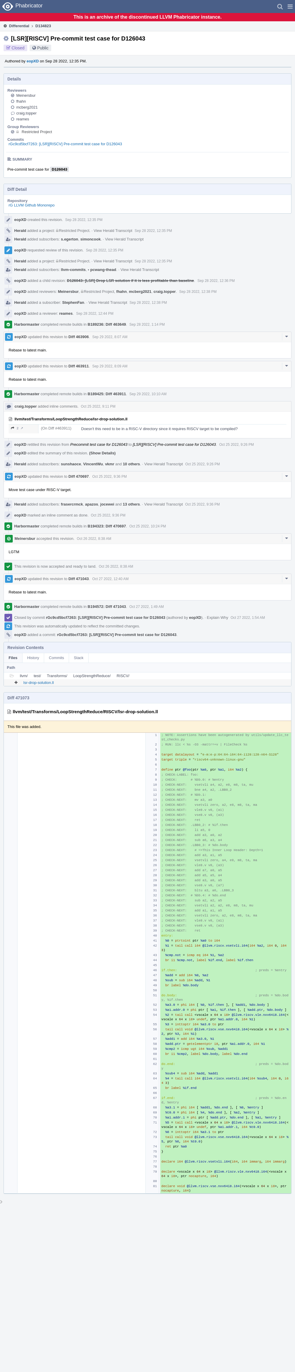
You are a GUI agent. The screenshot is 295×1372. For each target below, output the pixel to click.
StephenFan (73, 302)
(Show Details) (102, 453)
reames (22, 119)
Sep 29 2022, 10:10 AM (147, 394)
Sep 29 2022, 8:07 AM (109, 337)
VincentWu (93, 464)
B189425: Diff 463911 (107, 394)
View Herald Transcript (113, 230)
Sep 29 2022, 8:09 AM (109, 366)
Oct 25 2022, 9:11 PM (98, 406)
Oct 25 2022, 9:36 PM (109, 476)
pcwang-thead (102, 269)
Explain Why (217, 617)
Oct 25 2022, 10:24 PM (147, 526)
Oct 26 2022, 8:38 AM (94, 539)
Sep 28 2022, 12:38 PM (198, 292)
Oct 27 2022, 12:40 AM (110, 579)
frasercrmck (72, 504)
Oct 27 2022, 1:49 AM (146, 607)
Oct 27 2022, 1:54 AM (248, 618)
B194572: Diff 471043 (107, 606)
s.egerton (69, 239)
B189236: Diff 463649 (107, 324)
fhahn (21, 101)
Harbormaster (26, 324)
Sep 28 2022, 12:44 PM (94, 313)
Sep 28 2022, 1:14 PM (147, 324)
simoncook (90, 239)
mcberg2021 (27, 107)
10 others (131, 464)
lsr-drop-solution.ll (38, 682)
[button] (290, 6)
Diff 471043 (78, 579)
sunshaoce (71, 464)
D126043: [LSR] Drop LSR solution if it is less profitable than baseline (130, 280)
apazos (91, 504)
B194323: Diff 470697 (107, 526)
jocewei (107, 504)
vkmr (109, 464)
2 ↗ (17, 428)
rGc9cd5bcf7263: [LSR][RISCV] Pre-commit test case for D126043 (65, 144)
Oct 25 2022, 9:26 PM (236, 445)
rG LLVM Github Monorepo (31, 205)
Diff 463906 (78, 337)
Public (43, 48)
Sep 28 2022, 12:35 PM (83, 220)
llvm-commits (73, 269)
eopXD (33, 61)
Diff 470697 (78, 476)
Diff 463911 (78, 366)
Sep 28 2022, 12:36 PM (216, 281)
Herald (20, 230)
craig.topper (26, 113)
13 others (131, 504)
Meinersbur (26, 95)
